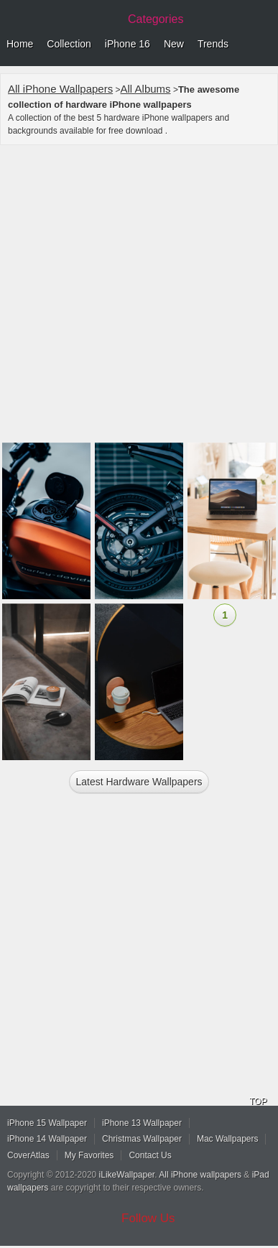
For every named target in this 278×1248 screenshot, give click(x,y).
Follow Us (148, 1218)
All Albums (146, 89)
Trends (213, 44)
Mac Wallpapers (228, 1139)
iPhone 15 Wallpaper (47, 1123)
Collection (69, 44)
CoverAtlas (28, 1155)
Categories (155, 19)
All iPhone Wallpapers (60, 89)
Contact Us (150, 1155)
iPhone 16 (127, 44)
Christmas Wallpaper (142, 1139)
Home (19, 44)
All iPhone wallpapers (200, 1175)
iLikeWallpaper (127, 1175)
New (174, 44)
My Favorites (89, 1155)
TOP (258, 1101)
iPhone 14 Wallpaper (47, 1139)
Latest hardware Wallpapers (138, 781)
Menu (263, 44)
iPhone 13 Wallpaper (142, 1123)
